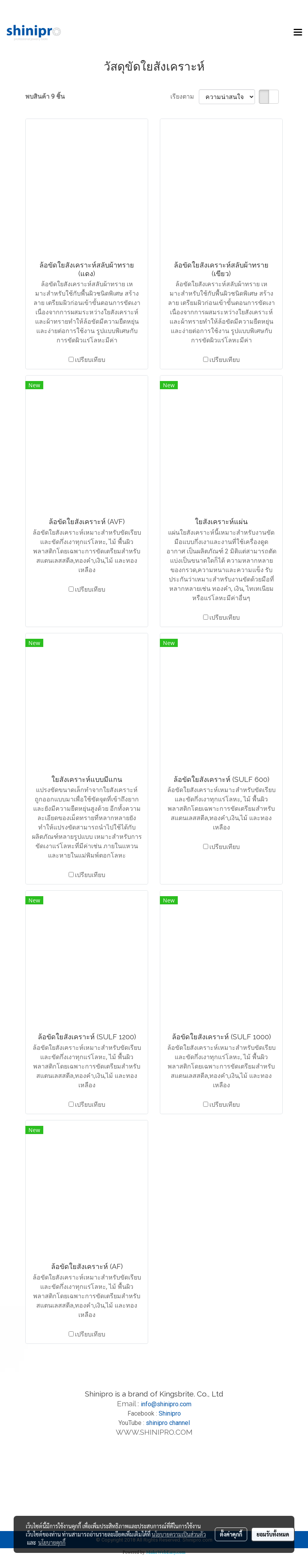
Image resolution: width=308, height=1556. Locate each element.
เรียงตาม (184, 96)
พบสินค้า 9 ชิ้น (45, 96)
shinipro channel (168, 1423)
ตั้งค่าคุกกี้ (231, 1534)
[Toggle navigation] (297, 32)
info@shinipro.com (166, 1404)
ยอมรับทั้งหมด (273, 1534)
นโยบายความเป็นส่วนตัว (179, 1534)
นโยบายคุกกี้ (51, 1542)
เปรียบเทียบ (90, 359)
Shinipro (170, 1413)
